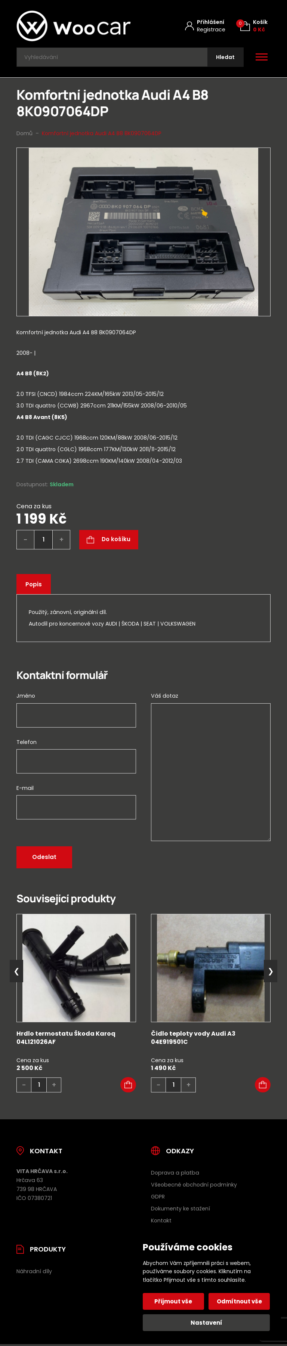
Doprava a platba (175, 1174)
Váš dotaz (164, 697)
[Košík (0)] (254, 26)
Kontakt (161, 1222)
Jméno (25, 697)
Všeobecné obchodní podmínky (194, 1186)
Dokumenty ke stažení (180, 1210)
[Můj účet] (205, 26)
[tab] (143, 391)
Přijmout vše (174, 1301)
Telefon (26, 743)
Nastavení (206, 1323)
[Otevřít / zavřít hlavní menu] (262, 58)
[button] (128, 1086)
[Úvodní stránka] (73, 25)
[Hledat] (225, 58)
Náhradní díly (34, 1273)
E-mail (25, 789)
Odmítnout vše (239, 1301)
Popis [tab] (34, 586)
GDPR (158, 1198)
